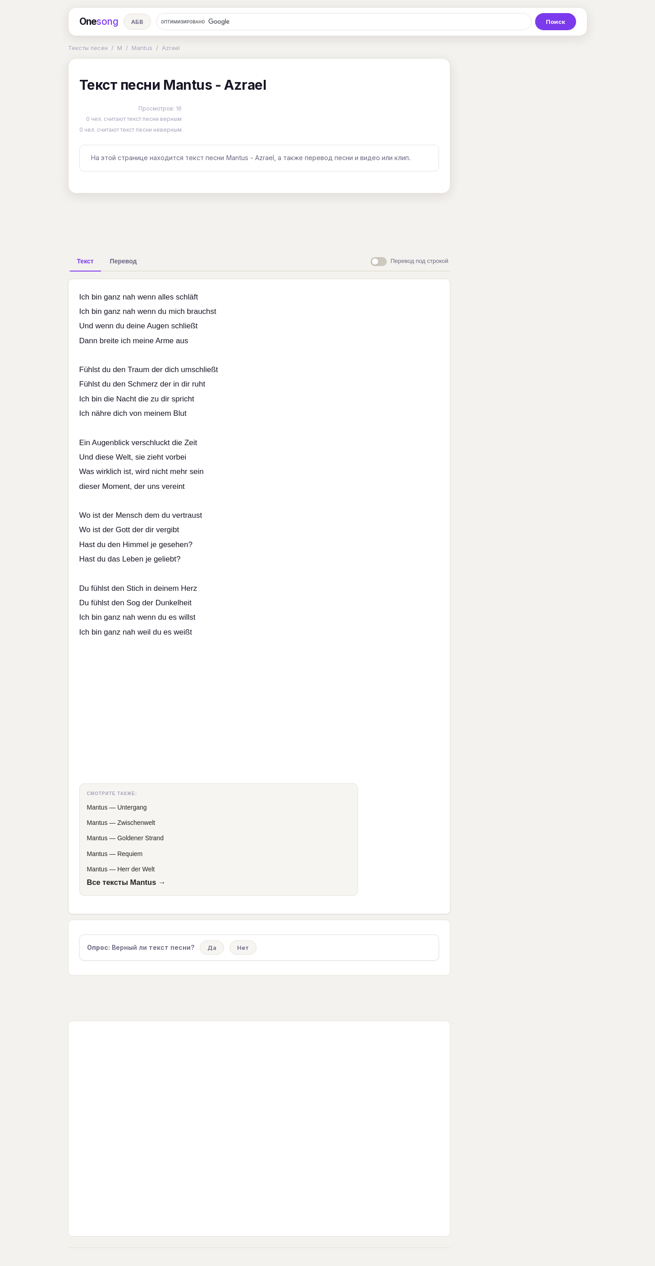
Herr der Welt (136, 869)
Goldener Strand (140, 838)
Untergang (132, 807)
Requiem (129, 853)
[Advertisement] (259, 221)
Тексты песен (88, 47)
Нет (243, 947)
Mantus (142, 47)
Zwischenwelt (136, 822)
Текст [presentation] (85, 261)
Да (211, 947)
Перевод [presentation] (123, 261)
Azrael (171, 47)
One (99, 21)
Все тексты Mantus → (126, 882)
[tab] (85, 261)
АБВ (137, 21)
